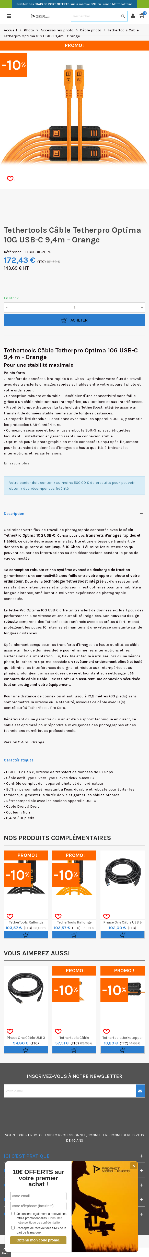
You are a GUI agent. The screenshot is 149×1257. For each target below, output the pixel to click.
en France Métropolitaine (75, 4)
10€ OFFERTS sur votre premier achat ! (38, 1178)
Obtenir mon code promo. (38, 1240)
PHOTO (36, 1135)
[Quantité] (74, 307)
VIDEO (52, 1135)
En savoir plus (16, 463)
